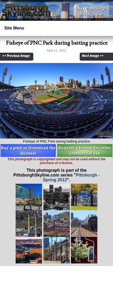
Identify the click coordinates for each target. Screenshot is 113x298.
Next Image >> (92, 56)
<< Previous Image (16, 56)
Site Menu (14, 28)
